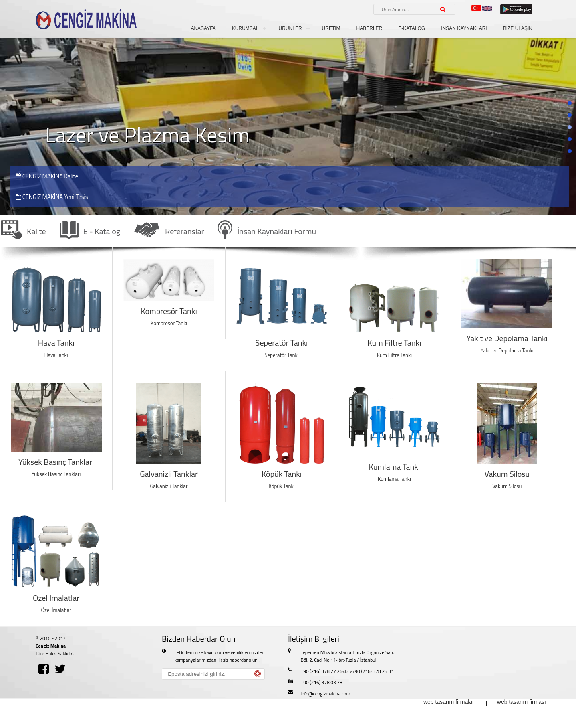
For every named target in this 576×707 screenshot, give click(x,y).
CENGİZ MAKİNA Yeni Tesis (52, 196)
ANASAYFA (203, 28)
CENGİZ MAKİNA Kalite (47, 176)
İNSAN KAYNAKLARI (464, 28)
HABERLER (369, 28)
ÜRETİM (331, 28)
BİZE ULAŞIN (517, 28)
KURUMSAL (245, 28)
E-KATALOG (411, 28)
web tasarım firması (521, 702)
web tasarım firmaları (449, 702)
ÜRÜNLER (290, 28)
